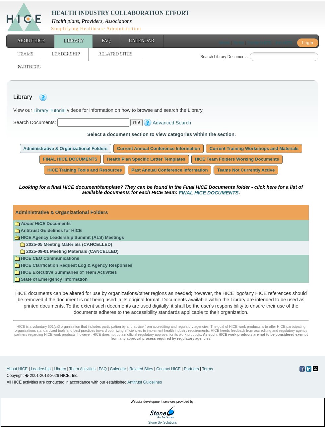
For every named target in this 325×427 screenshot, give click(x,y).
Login (307, 42)
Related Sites (115, 53)
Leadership (65, 53)
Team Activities (82, 369)
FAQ (106, 40)
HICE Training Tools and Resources (84, 170)
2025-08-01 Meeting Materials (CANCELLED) (69, 251)
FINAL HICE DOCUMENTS (70, 159)
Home (224, 42)
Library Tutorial (49, 110)
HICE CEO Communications (47, 258)
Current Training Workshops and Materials (254, 148)
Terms (238, 42)
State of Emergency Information (52, 279)
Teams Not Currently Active (246, 170)
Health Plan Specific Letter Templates (145, 159)
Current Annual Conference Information (158, 148)
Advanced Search (172, 122)
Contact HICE (259, 42)
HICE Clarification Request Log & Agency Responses (73, 265)
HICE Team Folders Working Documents (237, 159)
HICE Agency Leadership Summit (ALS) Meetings (69, 237)
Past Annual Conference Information (169, 170)
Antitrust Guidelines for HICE (48, 230)
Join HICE (283, 42)
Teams (25, 53)
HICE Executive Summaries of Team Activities (66, 272)
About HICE (31, 40)
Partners (28, 66)
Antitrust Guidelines (144, 382)
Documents (43, 223)
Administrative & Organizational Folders (65, 148)
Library (73, 40)
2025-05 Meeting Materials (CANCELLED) (66, 244)
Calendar (141, 40)
